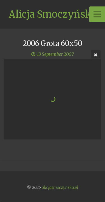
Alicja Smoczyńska (52, 14)
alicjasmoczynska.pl (60, 187)
